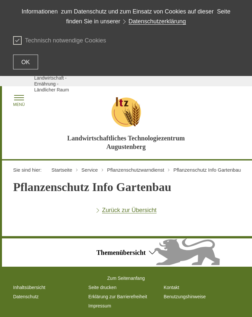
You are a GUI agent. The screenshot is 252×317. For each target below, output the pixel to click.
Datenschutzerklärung (157, 21)
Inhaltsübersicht (29, 287)
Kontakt (171, 287)
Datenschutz (26, 296)
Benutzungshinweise (185, 296)
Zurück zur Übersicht (129, 210)
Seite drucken (102, 287)
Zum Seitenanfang (126, 278)
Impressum (99, 305)
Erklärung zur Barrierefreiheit (117, 296)
